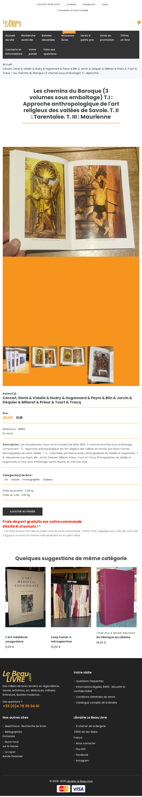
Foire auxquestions (50, 52)
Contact (71, 4)
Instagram (81, 761)
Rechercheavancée (28, 38)
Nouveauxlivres (68, 36)
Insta (105, 4)
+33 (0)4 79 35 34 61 (48, 4)
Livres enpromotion (107, 38)
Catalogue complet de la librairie (96, 703)
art (6, 480)
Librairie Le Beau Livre (80, 782)
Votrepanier (33, 52)
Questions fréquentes (89, 682)
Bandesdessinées (48, 38)
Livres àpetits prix (87, 38)
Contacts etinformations (13, 52)
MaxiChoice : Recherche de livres (25, 727)
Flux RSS (80, 750)
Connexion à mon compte (73, 10)
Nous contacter (85, 744)
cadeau (48, 480)
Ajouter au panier (23, 511)
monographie (31, 480)
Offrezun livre (125, 38)
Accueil (8, 65)
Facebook (89, 4)
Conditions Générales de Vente (95, 698)
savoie (15, 480)
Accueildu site (10, 38)
